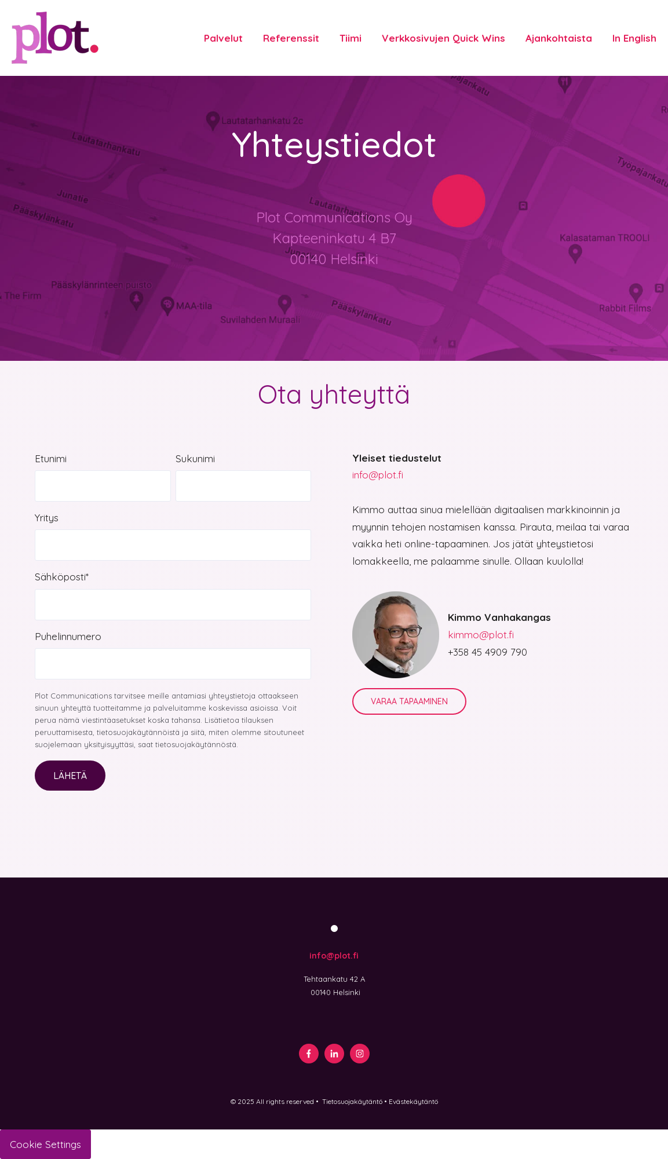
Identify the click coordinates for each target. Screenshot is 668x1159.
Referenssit (291, 38)
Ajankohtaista (558, 38)
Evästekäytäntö (413, 1101)
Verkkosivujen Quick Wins (443, 38)
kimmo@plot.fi (481, 634)
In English (634, 38)
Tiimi (351, 38)
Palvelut (223, 38)
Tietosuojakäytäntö (352, 1101)
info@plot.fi (377, 475)
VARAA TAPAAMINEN (409, 701)
